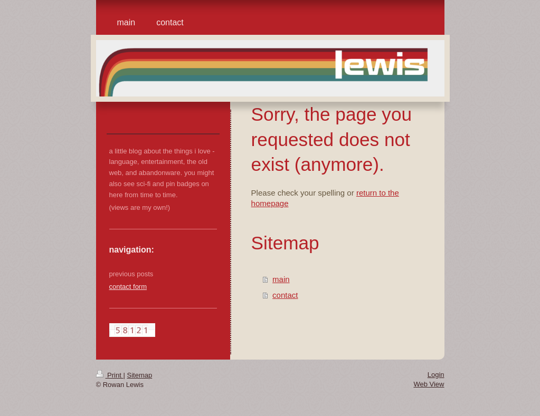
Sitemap (139, 375)
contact (285, 295)
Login (436, 375)
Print (110, 375)
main (281, 279)
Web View (428, 384)
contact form (128, 287)
